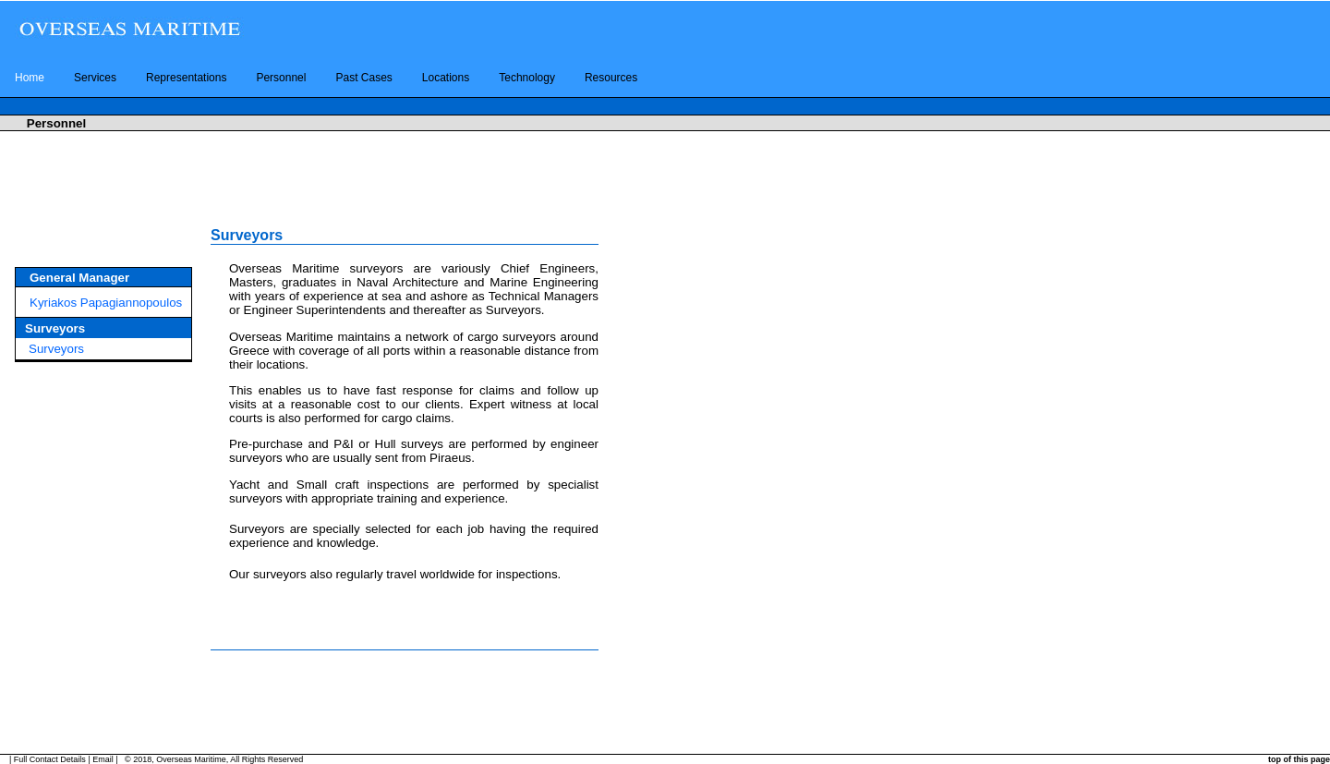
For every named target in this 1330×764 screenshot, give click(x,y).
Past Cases (363, 77)
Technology (527, 77)
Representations (186, 77)
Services (95, 77)
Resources (611, 77)
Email (103, 759)
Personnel (281, 77)
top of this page (1299, 759)
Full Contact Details (50, 759)
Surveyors (56, 349)
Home (29, 77)
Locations (445, 77)
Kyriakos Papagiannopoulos (106, 302)
